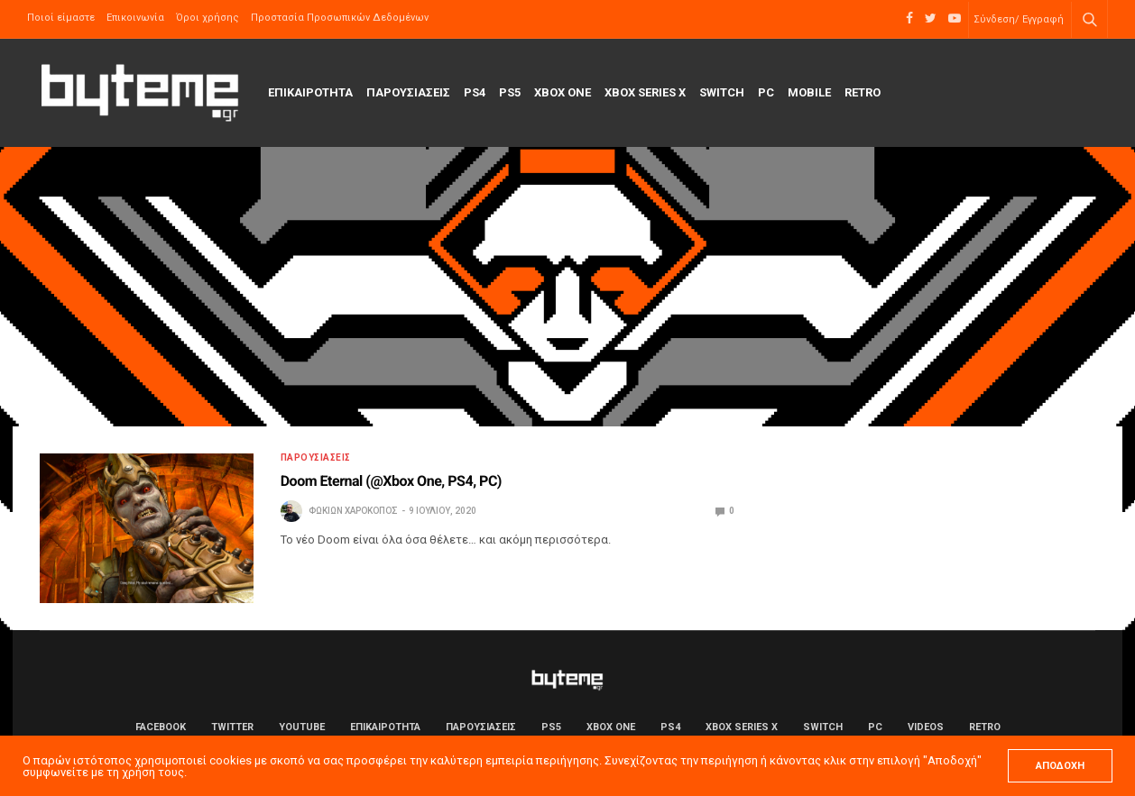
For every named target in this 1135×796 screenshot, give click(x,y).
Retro (862, 92)
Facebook (160, 727)
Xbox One (562, 92)
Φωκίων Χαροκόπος (353, 511)
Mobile (809, 92)
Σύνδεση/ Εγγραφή (1019, 19)
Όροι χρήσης (207, 17)
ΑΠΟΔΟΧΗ (1060, 766)
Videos (926, 727)
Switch (721, 92)
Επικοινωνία (135, 17)
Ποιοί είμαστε (61, 17)
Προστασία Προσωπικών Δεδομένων (340, 17)
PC (766, 92)
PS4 (474, 92)
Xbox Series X (645, 92)
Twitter (232, 727)
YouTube (302, 727)
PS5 (510, 92)
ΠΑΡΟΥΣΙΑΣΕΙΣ (408, 92)
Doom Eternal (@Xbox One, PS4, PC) (391, 480)
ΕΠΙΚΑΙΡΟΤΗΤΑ (310, 92)
